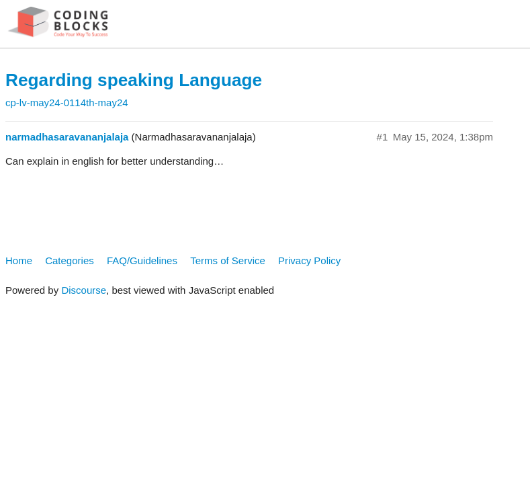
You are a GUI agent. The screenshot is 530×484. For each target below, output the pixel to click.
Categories (69, 260)
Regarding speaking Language (133, 80)
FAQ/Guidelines (142, 260)
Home (18, 260)
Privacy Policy (309, 260)
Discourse (83, 290)
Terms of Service (227, 260)
